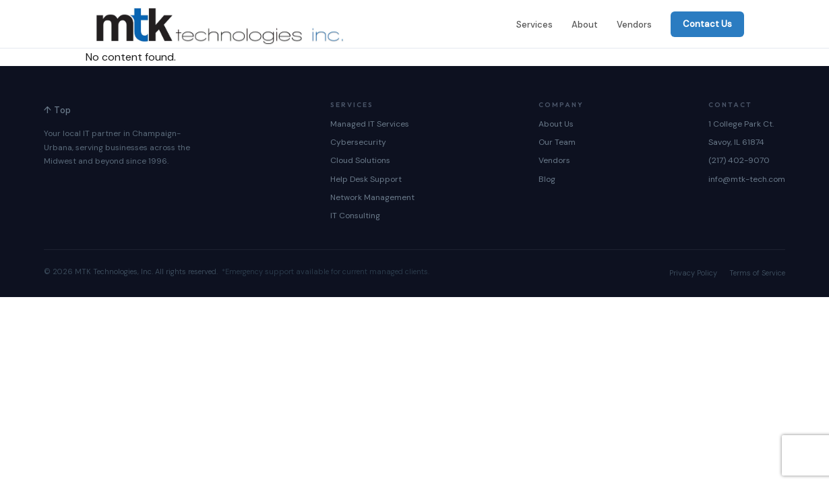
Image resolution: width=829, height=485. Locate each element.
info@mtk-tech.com (746, 179)
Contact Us (707, 24)
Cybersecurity (358, 142)
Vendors (634, 24)
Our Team (557, 142)
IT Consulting (355, 215)
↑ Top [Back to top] (57, 110)
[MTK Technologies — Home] (220, 24)
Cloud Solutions (360, 160)
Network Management (372, 197)
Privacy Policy (693, 273)
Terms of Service (757, 273)
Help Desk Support (366, 179)
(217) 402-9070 (739, 160)
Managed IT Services (369, 124)
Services (534, 24)
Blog (547, 179)
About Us (556, 124)
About (585, 24)
